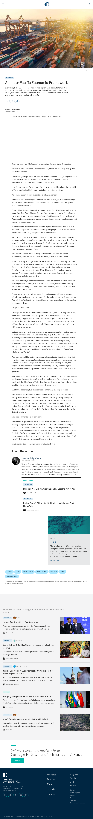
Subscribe (18, 760)
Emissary (19, 640)
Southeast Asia (12, 576)
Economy (9, 571)
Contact (72, 790)
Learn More (54, 560)
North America (28, 571)
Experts (51, 789)
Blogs (72, 782)
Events (73, 778)
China (62, 571)
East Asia (53, 571)
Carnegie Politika (22, 666)
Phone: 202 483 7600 (9, 790)
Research (51, 774)
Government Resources (78, 803)
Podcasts (73, 785)
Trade (17, 571)
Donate (51, 793)
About (50, 784)
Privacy (72, 798)
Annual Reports (75, 793)
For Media (73, 800)
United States (41, 571)
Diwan (18, 618)
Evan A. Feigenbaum (13, 109)
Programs (74, 774)
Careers (72, 795)
